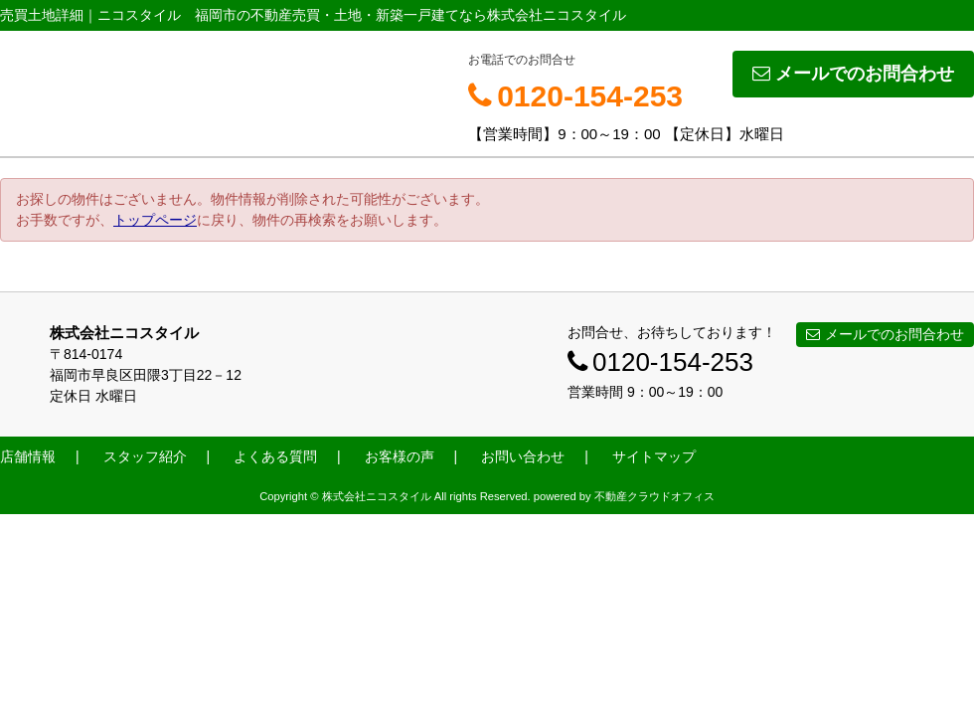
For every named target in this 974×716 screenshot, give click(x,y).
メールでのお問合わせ (853, 74)
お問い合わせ (523, 456)
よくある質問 (275, 456)
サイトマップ (654, 456)
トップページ (155, 220)
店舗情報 (28, 456)
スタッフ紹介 (145, 456)
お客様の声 (399, 456)
